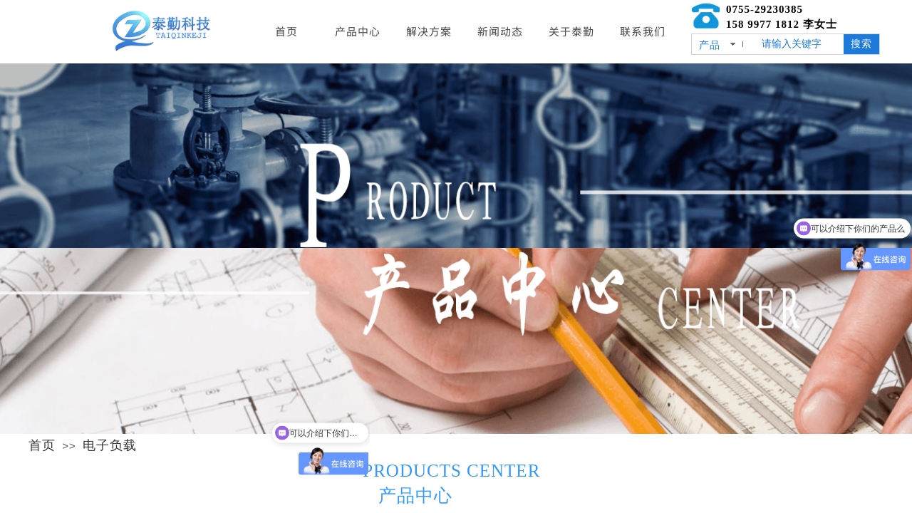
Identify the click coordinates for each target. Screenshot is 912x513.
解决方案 (429, 31)
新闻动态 (500, 31)
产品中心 (357, 31)
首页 (42, 445)
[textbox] (800, 44)
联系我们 (642, 31)
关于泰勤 (571, 31)
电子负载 (110, 445)
